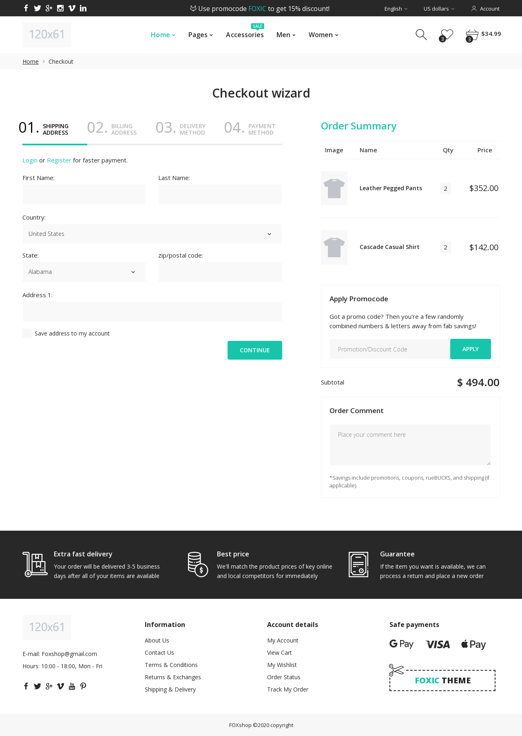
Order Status (284, 677)
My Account (283, 640)
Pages (198, 34)
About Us (157, 640)
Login (30, 160)
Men (283, 34)
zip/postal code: (180, 255)
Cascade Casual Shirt (390, 247)
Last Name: (174, 177)
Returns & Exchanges (173, 677)
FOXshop (240, 725)
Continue (255, 350)
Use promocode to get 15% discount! (260, 8)
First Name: (38, 177)
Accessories (245, 32)
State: (30, 255)
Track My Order (287, 689)
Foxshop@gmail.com (69, 654)
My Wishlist (282, 665)
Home (160, 34)
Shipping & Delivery (170, 689)
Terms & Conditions (171, 665)
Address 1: (37, 295)
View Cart (279, 652)
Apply (470, 349)
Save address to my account (72, 333)
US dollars (439, 8)
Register (59, 160)
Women (321, 34)
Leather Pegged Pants (391, 188)
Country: (34, 217)
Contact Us (159, 652)
